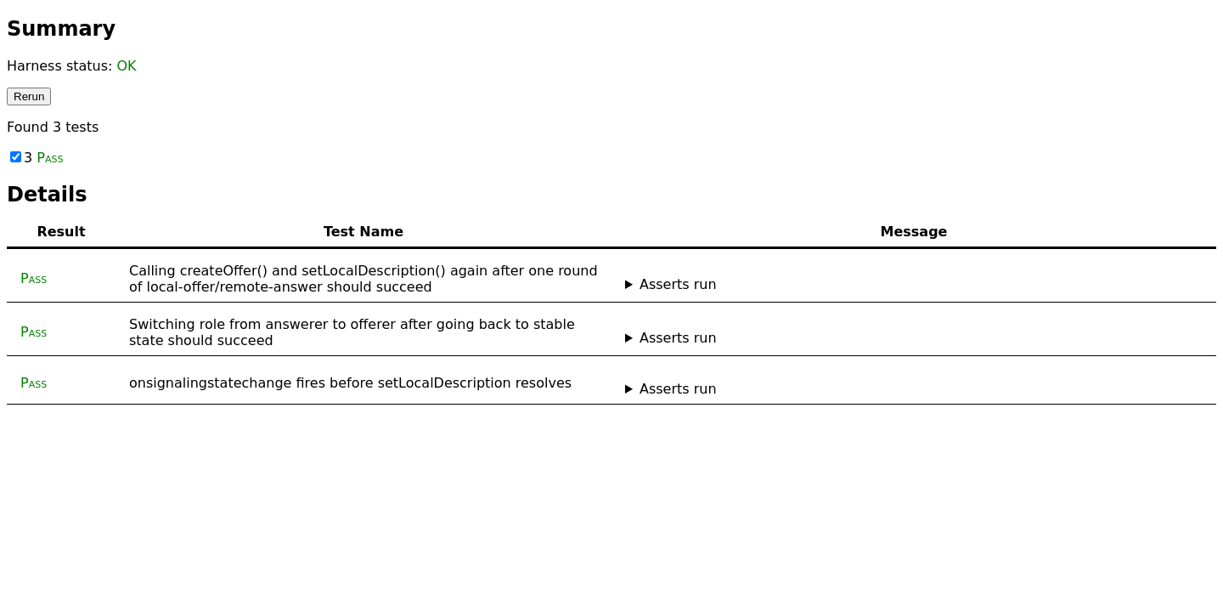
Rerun (29, 96)
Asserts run (678, 284)
